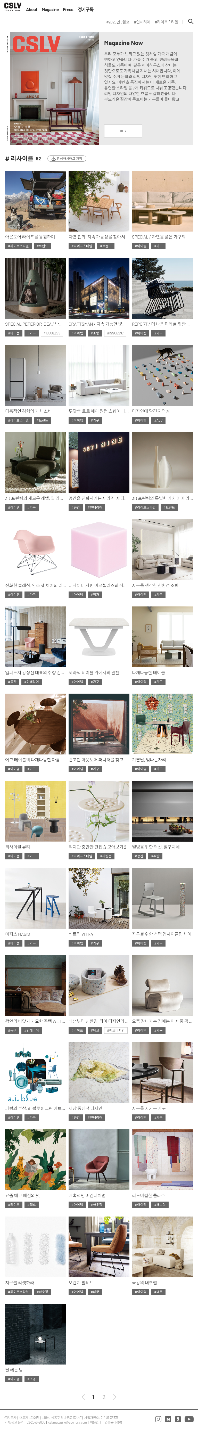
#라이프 (77, 1030)
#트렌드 (42, 246)
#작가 (95, 595)
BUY (123, 131)
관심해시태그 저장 (69, 159)
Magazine (50, 9)
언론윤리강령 (113, 1422)
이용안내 (96, 1422)
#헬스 (31, 1205)
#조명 (95, 333)
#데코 (95, 1292)
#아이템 (140, 246)
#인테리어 (95, 507)
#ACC (158, 420)
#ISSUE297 (115, 333)
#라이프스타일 (18, 246)
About (32, 9)
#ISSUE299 (52, 333)
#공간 (75, 507)
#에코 (95, 1030)
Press (68, 9)
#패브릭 (160, 1205)
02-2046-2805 (36, 1422)
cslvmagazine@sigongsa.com (67, 1422)
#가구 (158, 246)
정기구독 (86, 9)
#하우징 (96, 1205)
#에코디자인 (116, 1030)
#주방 (155, 856)
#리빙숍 (106, 856)
